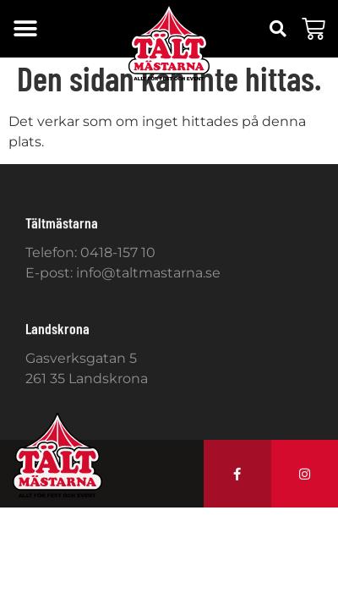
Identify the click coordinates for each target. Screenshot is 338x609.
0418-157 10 (117, 252)
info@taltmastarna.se (148, 273)
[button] (25, 29)
